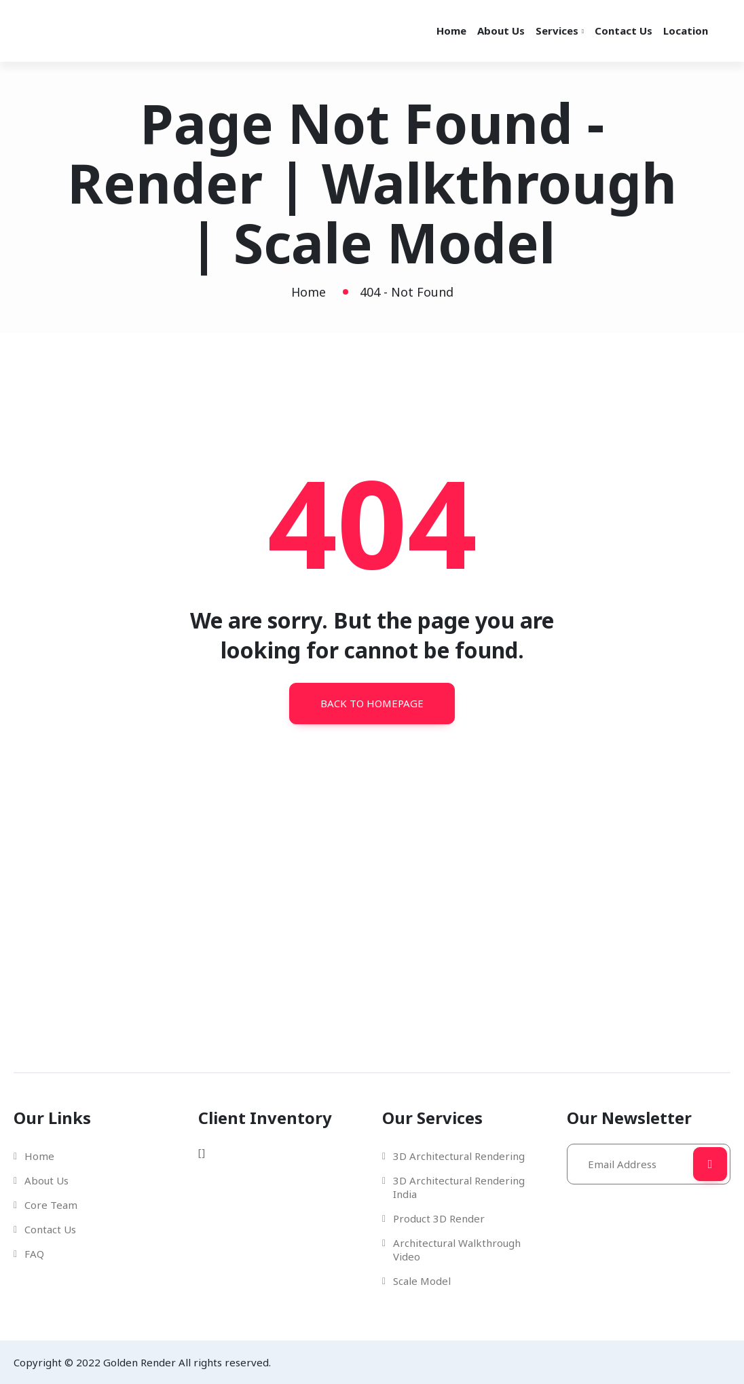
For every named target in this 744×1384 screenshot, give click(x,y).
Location (685, 30)
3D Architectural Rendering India (459, 1187)
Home (451, 30)
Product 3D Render (439, 1218)
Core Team (50, 1205)
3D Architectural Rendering (459, 1156)
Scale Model (422, 1281)
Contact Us (623, 30)
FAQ (34, 1253)
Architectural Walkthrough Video (457, 1249)
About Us (501, 30)
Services (557, 30)
